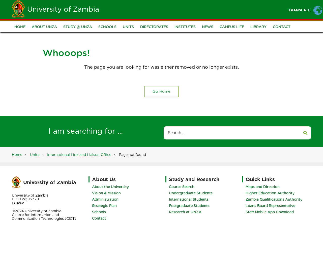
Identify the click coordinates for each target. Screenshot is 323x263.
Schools (107, 27)
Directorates (154, 27)
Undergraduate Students (191, 193)
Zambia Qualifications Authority (274, 199)
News (207, 27)
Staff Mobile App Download (270, 212)
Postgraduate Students (189, 206)
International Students (189, 199)
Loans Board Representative (270, 206)
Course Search (181, 187)
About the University (110, 187)
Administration (105, 199)
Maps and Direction (263, 187)
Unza (150, 9)
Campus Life (232, 27)
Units (128, 27)
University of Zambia (63, 9)
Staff (199, 9)
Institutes (185, 27)
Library (258, 27)
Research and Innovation (266, 9)
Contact (281, 27)
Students (175, 9)
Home (130, 9)
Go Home (161, 91)
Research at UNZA (185, 212)
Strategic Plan (104, 206)
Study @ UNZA (77, 27)
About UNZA (44, 27)
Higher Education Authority (270, 193)
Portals (223, 9)
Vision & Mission (106, 193)
